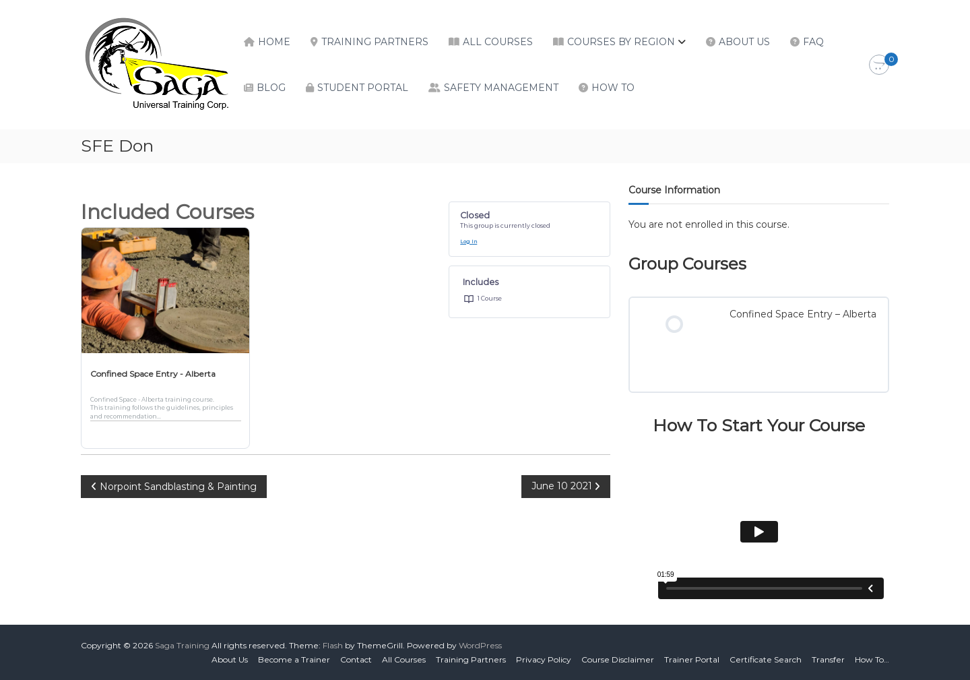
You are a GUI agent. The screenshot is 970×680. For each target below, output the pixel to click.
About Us (744, 42)
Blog (271, 88)
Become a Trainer (294, 659)
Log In (468, 242)
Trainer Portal (691, 659)
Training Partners (374, 42)
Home (274, 42)
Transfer (828, 659)
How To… (872, 659)
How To (613, 88)
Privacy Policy (543, 659)
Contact (356, 659)
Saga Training (182, 645)
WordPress (480, 645)
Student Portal (362, 88)
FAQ (813, 42)
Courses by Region (621, 42)
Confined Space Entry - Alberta (153, 374)
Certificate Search (766, 659)
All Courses (498, 42)
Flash (333, 645)
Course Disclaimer (617, 659)
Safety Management (501, 88)
